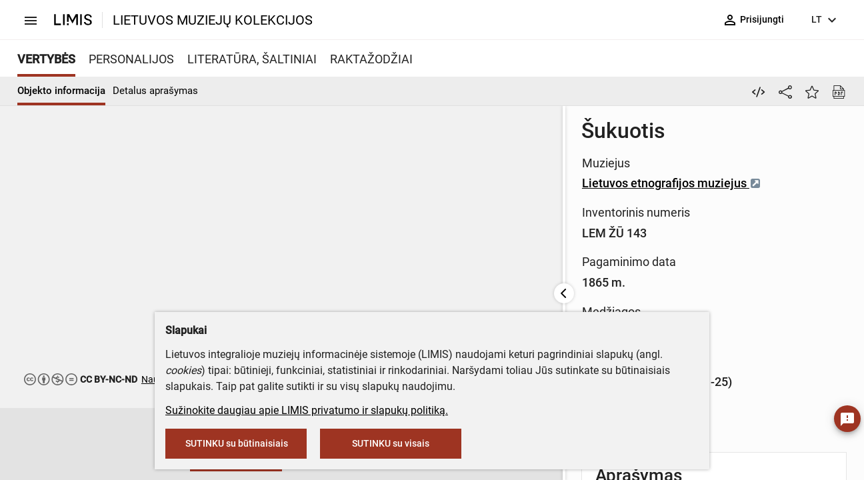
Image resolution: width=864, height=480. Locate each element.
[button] (42, 444)
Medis (507, 257)
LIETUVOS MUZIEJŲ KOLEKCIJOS (213, 20)
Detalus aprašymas (155, 91)
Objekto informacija (61, 91)
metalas (551, 257)
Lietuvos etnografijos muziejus (580, 168)
